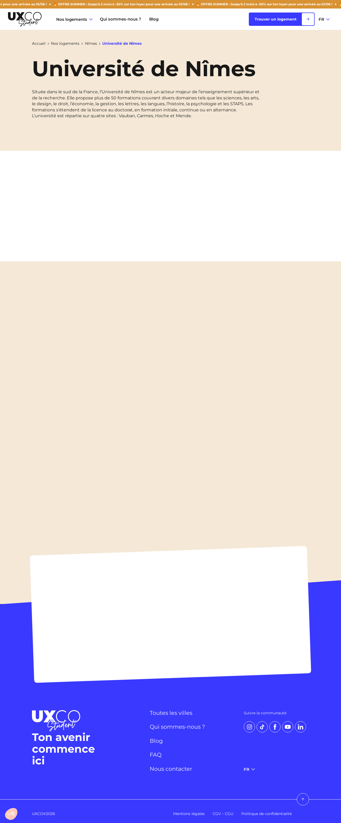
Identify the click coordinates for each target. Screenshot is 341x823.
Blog (154, 19)
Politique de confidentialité (266, 813)
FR (324, 19)
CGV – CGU (223, 813)
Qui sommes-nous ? (120, 19)
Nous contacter (172, 769)
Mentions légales (189, 813)
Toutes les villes (172, 713)
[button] (11, 814)
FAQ (156, 755)
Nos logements (74, 19)
